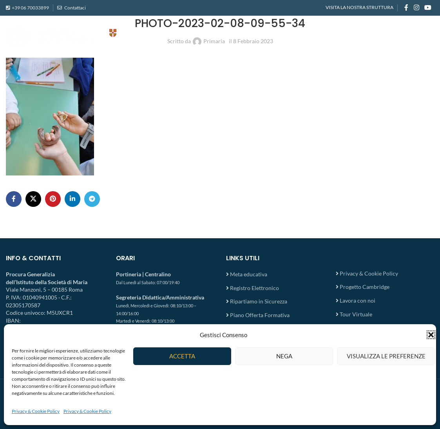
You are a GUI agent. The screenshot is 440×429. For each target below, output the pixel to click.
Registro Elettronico (254, 288)
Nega (284, 356)
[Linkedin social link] (72, 199)
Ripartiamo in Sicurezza (258, 301)
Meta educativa (248, 274)
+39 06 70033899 (30, 8)
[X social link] (33, 199)
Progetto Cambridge (364, 286)
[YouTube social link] (428, 8)
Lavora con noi (357, 300)
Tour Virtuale (356, 314)
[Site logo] (84, 35)
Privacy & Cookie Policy (36, 411)
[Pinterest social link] (53, 199)
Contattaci (74, 8)
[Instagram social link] (416, 8)
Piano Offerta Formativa (260, 315)
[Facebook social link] (406, 8)
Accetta (182, 356)
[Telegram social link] (92, 199)
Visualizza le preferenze (386, 356)
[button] (431, 335)
